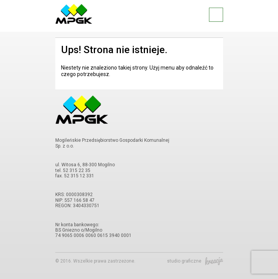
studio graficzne (195, 261)
